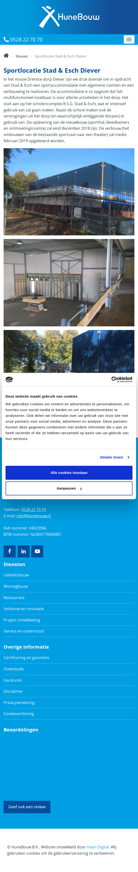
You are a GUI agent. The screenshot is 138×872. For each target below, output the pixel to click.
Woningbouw (16, 586)
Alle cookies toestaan (68, 473)
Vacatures (13, 680)
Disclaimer (13, 691)
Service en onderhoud (24, 631)
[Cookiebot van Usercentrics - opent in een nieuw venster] (111, 379)
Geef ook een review (27, 806)
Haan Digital (98, 847)
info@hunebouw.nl (34, 515)
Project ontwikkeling (22, 620)
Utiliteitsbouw (16, 575)
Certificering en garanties (26, 657)
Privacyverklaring (19, 702)
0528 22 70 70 (23, 39)
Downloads (14, 669)
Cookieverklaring (19, 713)
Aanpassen (69, 488)
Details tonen (111, 457)
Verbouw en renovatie (24, 608)
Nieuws (22, 56)
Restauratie (14, 597)
